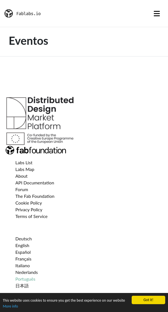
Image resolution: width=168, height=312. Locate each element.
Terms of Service (31, 216)
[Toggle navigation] (157, 13)
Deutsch (23, 238)
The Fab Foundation (35, 196)
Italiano (22, 265)
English (22, 245)
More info (10, 306)
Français (23, 258)
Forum (21, 189)
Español (23, 252)
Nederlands (26, 272)
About (21, 176)
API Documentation (34, 182)
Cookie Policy (28, 202)
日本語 (22, 285)
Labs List (23, 162)
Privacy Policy (28, 209)
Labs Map (24, 169)
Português (25, 278)
